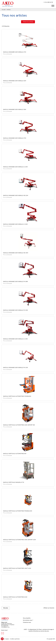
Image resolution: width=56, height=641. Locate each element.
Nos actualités (26, 618)
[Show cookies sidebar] (2, 638)
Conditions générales (15, 639)
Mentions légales (5, 639)
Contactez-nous (27, 622)
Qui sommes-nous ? (28, 620)
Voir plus (5, 608)
